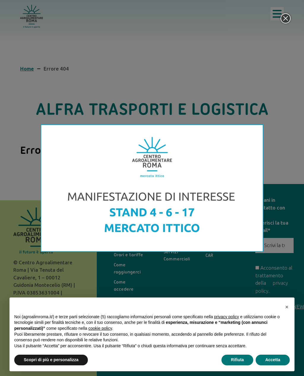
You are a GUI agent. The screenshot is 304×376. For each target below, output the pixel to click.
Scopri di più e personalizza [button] (51, 359)
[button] (287, 307)
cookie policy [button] (100, 328)
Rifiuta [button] (237, 359)
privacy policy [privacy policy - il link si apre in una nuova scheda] (226, 316)
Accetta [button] (272, 359)
